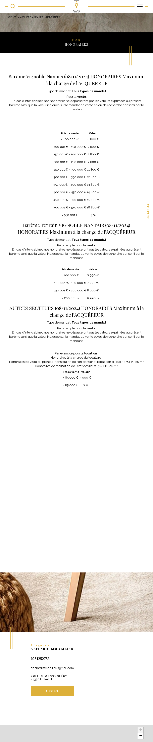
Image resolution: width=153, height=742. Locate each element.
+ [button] (140, 731)
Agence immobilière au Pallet (25, 17)
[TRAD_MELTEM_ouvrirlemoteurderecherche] (13, 6)
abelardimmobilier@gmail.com (52, 669)
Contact (148, 211)
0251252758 (40, 659)
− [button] (140, 737)
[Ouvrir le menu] (139, 6)
